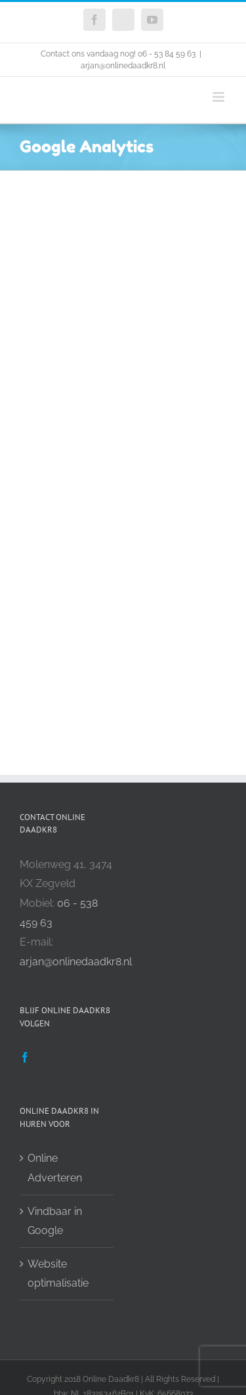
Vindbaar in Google (55, 1221)
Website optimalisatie (58, 1274)
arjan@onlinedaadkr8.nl (123, 65)
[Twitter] (45, 1057)
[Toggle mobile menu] (219, 97)
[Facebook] (25, 1057)
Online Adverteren (55, 1168)
